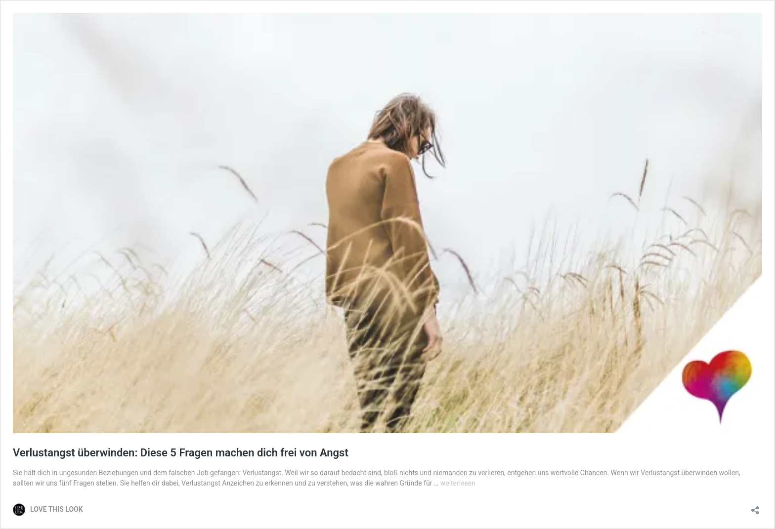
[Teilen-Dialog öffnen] (755, 507)
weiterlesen (457, 483)
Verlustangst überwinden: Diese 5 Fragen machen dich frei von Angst (180, 453)
